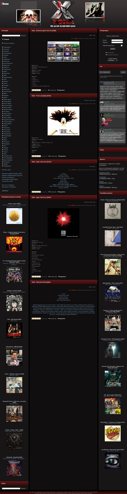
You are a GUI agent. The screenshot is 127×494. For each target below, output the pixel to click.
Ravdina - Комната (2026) (14, 290)
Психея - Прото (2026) (14, 203)
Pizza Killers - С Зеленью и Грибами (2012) (113, 422)
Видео (90, 35)
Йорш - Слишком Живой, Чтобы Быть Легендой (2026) (14, 233)
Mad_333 (74, 103)
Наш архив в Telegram (9, 187)
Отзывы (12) (52, 276)
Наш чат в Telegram (8, 185)
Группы (5, 191)
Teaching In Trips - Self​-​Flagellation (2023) (112, 339)
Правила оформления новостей (12, 175)
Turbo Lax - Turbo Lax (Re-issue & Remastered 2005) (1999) (112, 311)
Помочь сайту (6, 170)
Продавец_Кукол (104, 172)
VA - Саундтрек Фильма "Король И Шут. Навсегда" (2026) (14, 261)
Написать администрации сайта (12, 173)
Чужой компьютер (108, 45)
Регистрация (110, 52)
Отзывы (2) (52, 318)
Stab (94, 35)
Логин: (105, 40)
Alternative (86, 100)
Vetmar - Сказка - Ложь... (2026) (14, 430)
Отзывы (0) (52, 90)
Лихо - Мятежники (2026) (14, 319)
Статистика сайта (7, 181)
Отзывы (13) (52, 156)
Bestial (101, 181)
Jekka (76, 38)
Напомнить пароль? (113, 54)
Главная (6, 39)
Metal (91, 100)
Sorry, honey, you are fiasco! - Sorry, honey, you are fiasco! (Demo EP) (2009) (113, 255)
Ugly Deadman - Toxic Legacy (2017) (113, 283)
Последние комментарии (10, 179)
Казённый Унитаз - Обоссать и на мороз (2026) (14, 402)
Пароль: (105, 42)
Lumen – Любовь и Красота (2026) (14, 374)
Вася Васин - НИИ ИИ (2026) (14, 346)
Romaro (74, 169)
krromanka (102, 177)
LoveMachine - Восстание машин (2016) (112, 449)
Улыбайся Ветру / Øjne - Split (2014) (113, 227)
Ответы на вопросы (8, 177)
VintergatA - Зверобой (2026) (14, 457)
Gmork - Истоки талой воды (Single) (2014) (113, 199)
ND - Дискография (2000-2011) (112, 395)
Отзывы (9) (52, 191)
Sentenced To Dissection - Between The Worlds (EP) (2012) (113, 367)
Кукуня (101, 186)
